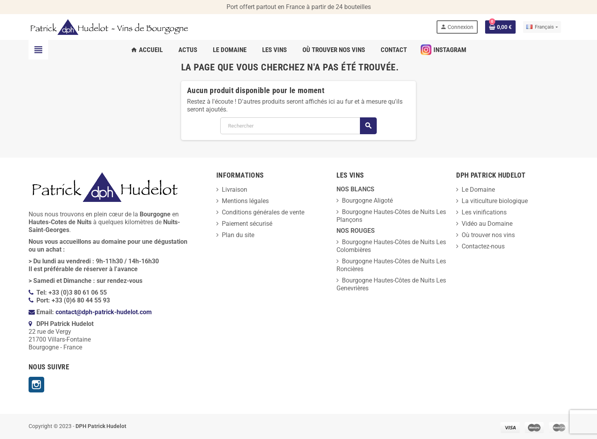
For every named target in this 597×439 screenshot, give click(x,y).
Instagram (36, 384)
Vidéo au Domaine (487, 223)
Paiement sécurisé (247, 223)
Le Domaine (478, 189)
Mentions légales (245, 201)
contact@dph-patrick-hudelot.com (104, 312)
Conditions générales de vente (263, 212)
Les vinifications (484, 212)
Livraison (234, 189)
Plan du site (238, 235)
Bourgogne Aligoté (367, 200)
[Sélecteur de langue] (542, 27)
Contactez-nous (483, 246)
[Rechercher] (298, 125)
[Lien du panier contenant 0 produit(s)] (500, 27)
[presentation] (79, 420)
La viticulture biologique (495, 201)
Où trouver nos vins (488, 235)
